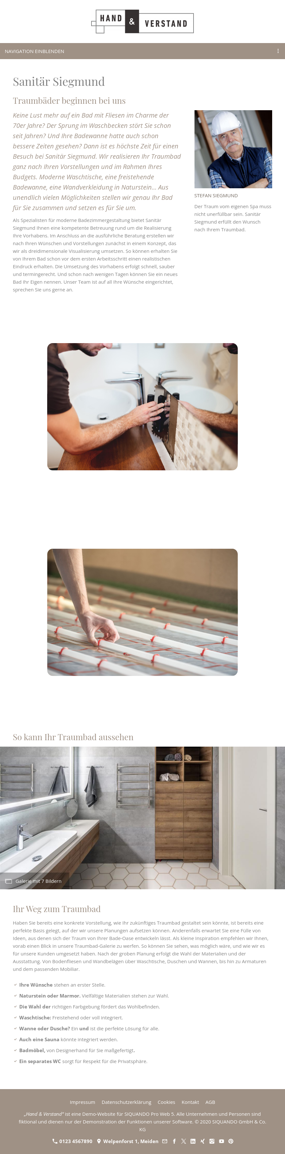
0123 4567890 (72, 1141)
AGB (210, 1102)
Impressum (82, 1102)
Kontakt (190, 1102)
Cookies (166, 1102)
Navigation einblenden (34, 51)
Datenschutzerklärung (126, 1102)
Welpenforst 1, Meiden (127, 1141)
